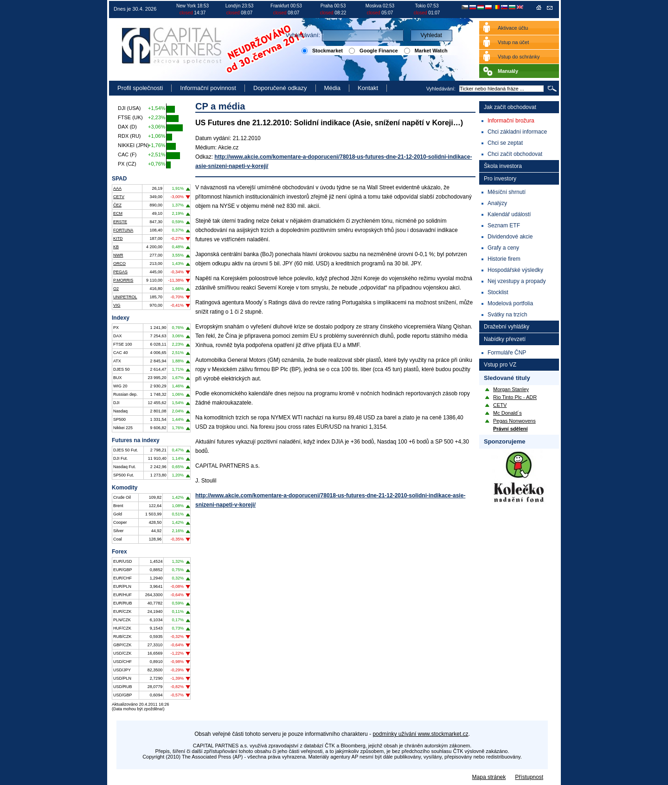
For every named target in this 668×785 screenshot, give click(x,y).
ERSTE (120, 221)
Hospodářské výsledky (515, 270)
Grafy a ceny (503, 248)
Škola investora (503, 166)
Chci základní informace (517, 132)
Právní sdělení (510, 428)
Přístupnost (529, 777)
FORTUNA (123, 230)
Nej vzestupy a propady (517, 281)
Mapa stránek (489, 777)
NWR (118, 255)
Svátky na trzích (507, 314)
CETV (118, 196)
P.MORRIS (123, 280)
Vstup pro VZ (500, 364)
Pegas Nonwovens (514, 421)
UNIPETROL (125, 297)
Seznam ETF (504, 225)
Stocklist (498, 292)
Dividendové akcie (510, 236)
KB (116, 247)
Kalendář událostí (509, 214)
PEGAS (120, 272)
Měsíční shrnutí (507, 192)
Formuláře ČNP (507, 352)
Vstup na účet (513, 42)
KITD (118, 238)
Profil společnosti (140, 87)
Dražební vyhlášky (506, 326)
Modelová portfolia (510, 303)
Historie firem (504, 259)
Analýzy (497, 203)
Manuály (508, 71)
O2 (116, 288)
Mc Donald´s (507, 413)
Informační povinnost (208, 87)
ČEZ (117, 205)
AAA (117, 188)
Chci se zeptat (505, 143)
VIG (117, 305)
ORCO (119, 263)
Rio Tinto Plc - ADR (515, 397)
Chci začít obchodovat (515, 154)
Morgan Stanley (511, 389)
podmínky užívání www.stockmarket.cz (420, 734)
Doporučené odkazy (280, 87)
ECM (117, 213)
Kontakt (368, 87)
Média (332, 87)
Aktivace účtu (513, 28)
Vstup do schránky (519, 56)
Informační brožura (511, 120)
